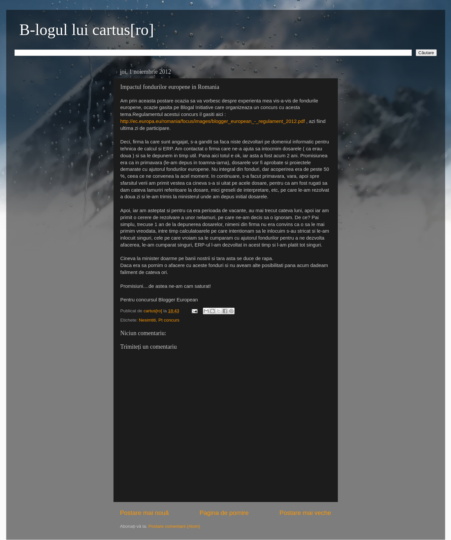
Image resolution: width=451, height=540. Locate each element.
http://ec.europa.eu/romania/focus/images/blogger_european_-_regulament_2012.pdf (212, 121)
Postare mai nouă (144, 512)
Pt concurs (168, 320)
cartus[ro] (153, 310)
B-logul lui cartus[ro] (86, 29)
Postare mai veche (305, 512)
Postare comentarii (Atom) (174, 526)
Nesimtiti (147, 320)
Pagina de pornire (224, 512)
